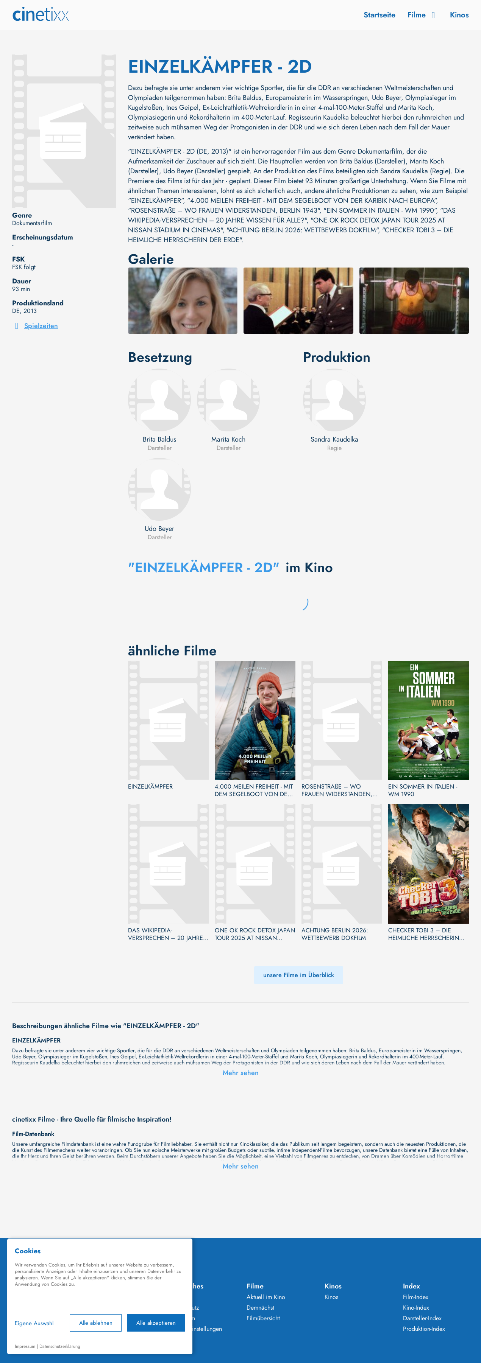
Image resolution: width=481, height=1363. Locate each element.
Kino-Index (416, 1308)
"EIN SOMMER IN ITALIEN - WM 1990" (379, 210)
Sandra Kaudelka (334, 439)
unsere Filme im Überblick (298, 975)
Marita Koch (228, 439)
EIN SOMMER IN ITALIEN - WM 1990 (422, 790)
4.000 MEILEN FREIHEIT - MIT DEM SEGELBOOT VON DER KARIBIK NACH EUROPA (254, 790)
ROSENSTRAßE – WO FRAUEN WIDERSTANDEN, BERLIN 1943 (336, 790)
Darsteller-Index (422, 1318)
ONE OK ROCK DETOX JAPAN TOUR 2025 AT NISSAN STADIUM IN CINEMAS (255, 934)
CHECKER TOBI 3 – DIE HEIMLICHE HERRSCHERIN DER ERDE (423, 934)
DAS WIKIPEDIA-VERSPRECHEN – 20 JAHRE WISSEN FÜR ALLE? (165, 934)
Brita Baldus (159, 439)
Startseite (379, 14)
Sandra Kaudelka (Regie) (415, 171)
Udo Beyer (159, 529)
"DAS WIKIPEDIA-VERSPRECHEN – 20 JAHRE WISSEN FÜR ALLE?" (292, 215)
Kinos (459, 14)
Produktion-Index (424, 1329)
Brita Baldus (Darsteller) (372, 161)
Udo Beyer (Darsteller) (194, 171)
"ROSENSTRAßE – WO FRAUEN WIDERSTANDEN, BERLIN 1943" (223, 210)
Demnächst (260, 1308)
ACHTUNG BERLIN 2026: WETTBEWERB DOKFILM (334, 934)
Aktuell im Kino (266, 1297)
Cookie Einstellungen (195, 1329)
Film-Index (415, 1297)
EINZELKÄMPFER (150, 786)
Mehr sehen (241, 1073)
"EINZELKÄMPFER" (155, 200)
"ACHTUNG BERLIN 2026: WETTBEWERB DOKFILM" (302, 230)
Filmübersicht (263, 1318)
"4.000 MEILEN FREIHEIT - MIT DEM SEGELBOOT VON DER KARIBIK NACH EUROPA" (311, 200)
